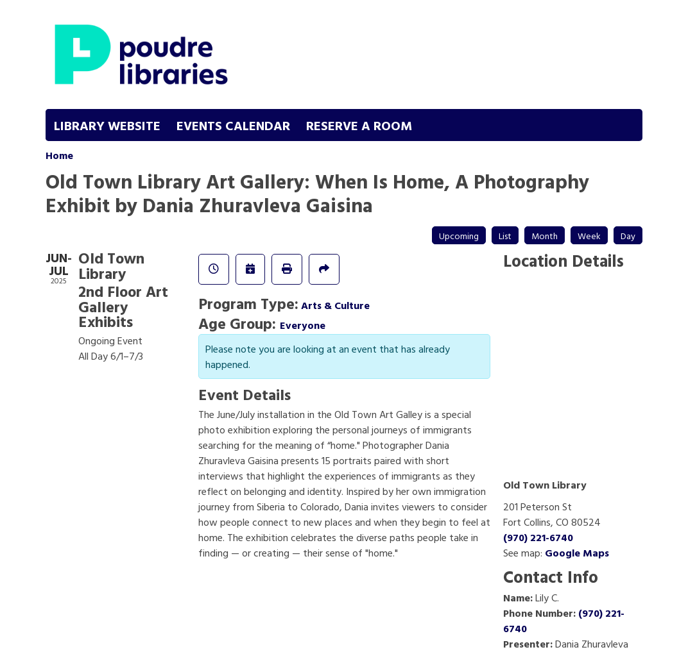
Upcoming (459, 235)
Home (59, 155)
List (505, 235)
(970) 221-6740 (538, 537)
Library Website (107, 125)
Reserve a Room (359, 125)
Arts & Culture (335, 305)
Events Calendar (233, 125)
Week (589, 235)
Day (628, 235)
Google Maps (577, 552)
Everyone (302, 325)
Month (544, 235)
